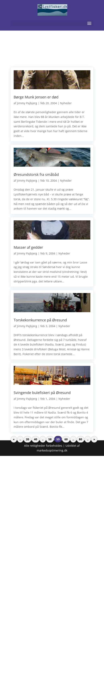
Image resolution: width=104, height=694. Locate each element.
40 (35, 439)
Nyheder (66, 103)
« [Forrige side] (14, 439)
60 (66, 439)
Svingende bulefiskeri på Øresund (42, 392)
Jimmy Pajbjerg (27, 103)
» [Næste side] (94, 439)
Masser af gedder (28, 247)
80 (80, 439)
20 (27, 439)
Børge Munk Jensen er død (36, 97)
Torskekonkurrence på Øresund (40, 320)
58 (50, 439)
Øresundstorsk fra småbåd (36, 174)
